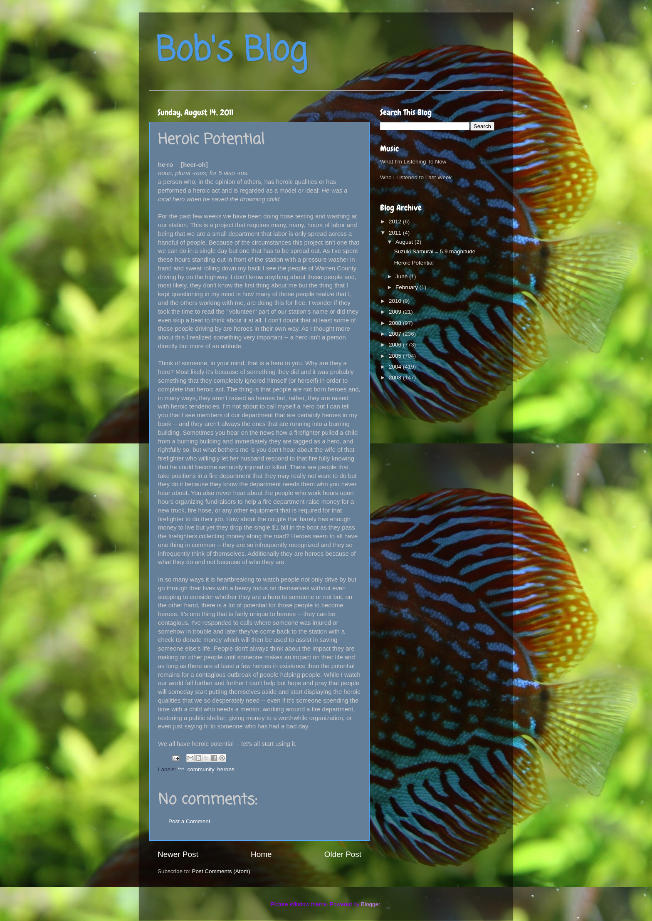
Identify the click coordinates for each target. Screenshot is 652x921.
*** (181, 769)
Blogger (370, 904)
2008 (396, 323)
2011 (396, 233)
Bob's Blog (231, 51)
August (405, 242)
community (201, 769)
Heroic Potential (414, 263)
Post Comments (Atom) (221, 871)
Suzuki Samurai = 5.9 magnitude (435, 251)
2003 (396, 377)
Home (261, 854)
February (407, 287)
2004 (396, 367)
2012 (396, 221)
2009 (396, 312)
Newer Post (178, 854)
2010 (396, 301)
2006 (396, 345)
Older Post (342, 854)
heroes (225, 769)
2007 (396, 334)
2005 (396, 356)
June (402, 276)
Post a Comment (189, 821)
